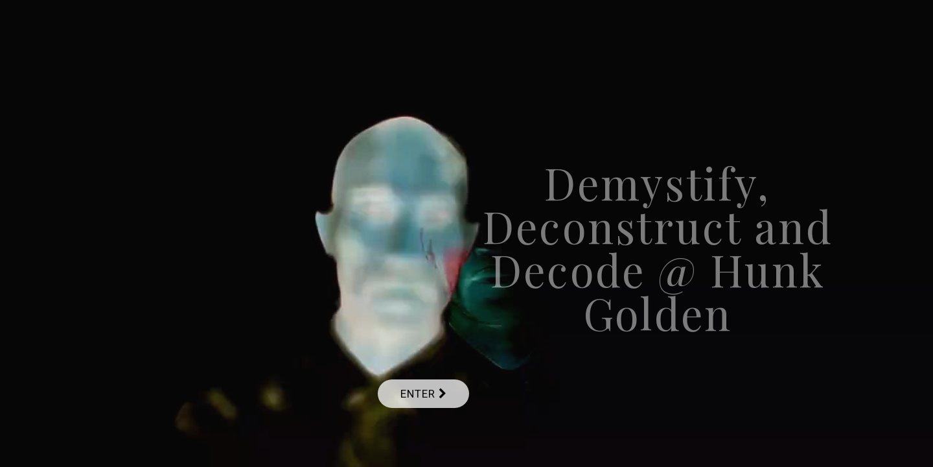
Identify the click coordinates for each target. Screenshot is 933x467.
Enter (423, 393)
